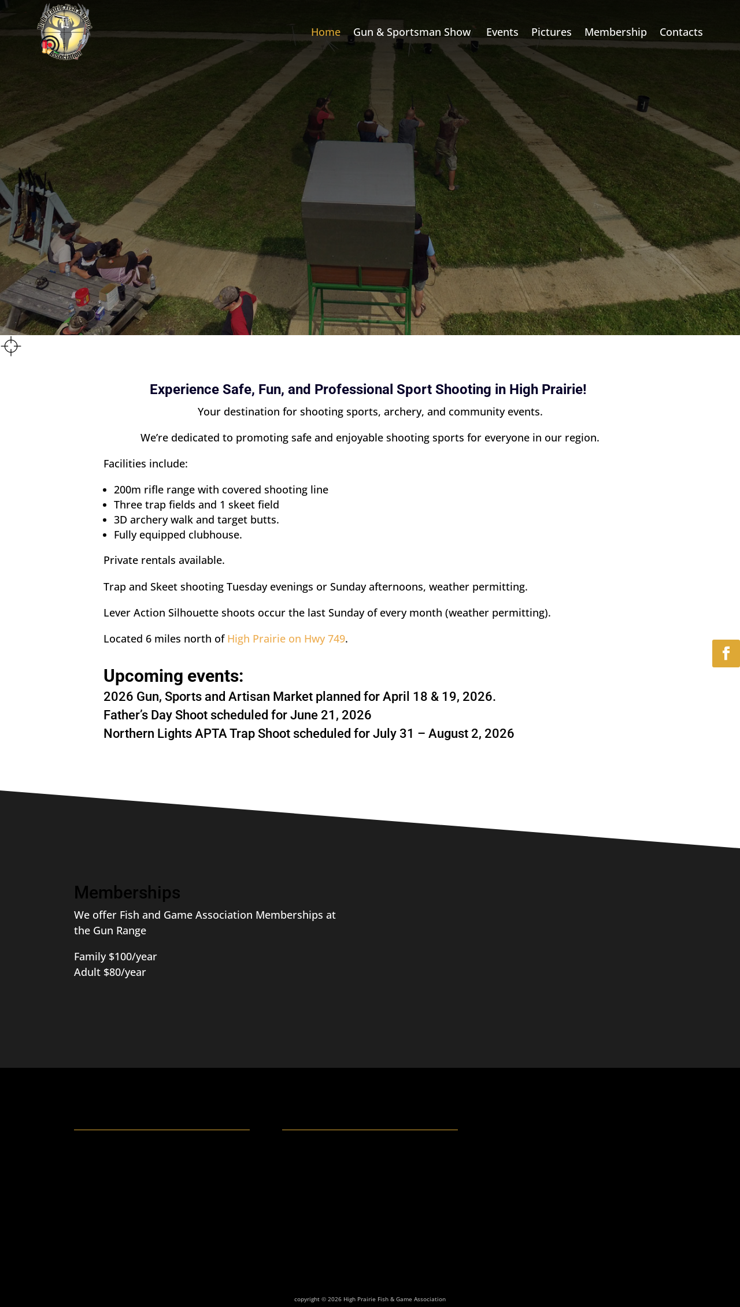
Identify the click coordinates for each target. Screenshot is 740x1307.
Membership (615, 32)
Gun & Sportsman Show (413, 32)
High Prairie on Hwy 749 (284, 638)
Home (326, 32)
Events (502, 32)
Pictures (551, 32)
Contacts (681, 32)
